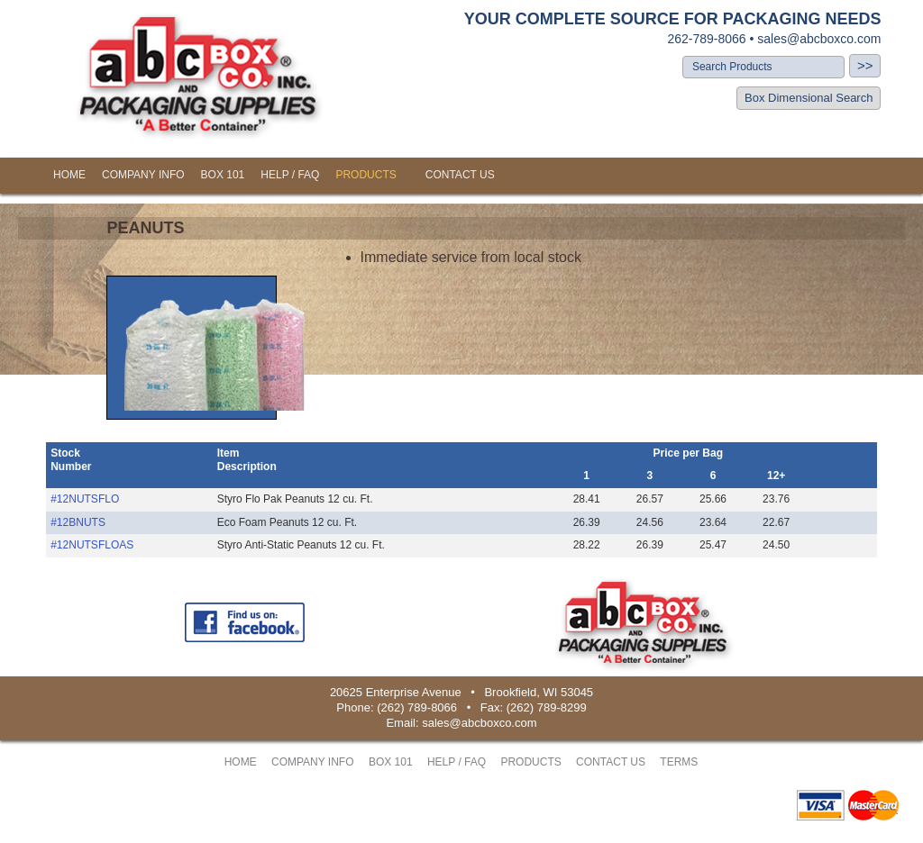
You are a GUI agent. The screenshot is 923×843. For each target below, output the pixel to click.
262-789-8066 (706, 39)
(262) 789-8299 (547, 707)
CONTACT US (460, 174)
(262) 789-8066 (417, 707)
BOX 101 (223, 174)
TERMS (679, 762)
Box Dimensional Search (809, 97)
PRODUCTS (365, 174)
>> (865, 65)
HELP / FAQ (289, 174)
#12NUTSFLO (84, 499)
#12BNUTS (77, 522)
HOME (69, 174)
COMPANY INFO (143, 174)
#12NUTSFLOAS (91, 545)
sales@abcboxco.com (819, 39)
